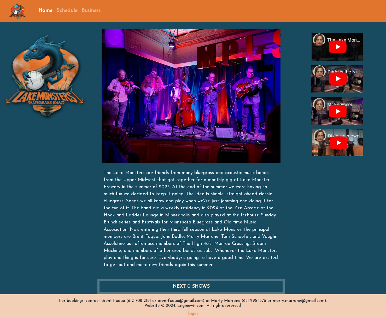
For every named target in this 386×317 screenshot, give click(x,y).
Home (45, 10)
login (193, 314)
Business (91, 10)
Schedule (66, 10)
